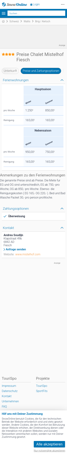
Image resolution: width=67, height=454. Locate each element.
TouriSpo (41, 386)
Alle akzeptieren (49, 444)
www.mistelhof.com (27, 254)
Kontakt (6, 396)
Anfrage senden (16, 249)
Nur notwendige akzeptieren (49, 450)
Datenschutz (10, 391)
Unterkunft (10, 71)
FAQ (4, 406)
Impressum (9, 386)
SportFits (41, 391)
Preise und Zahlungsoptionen (41, 71)
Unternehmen (10, 401)
